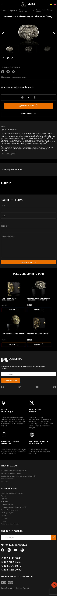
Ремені (3, 496)
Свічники (4, 515)
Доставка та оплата (8, 479)
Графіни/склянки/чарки (9, 510)
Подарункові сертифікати (10, 524)
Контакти (4, 481)
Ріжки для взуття (7, 513)
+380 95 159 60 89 (11, 558)
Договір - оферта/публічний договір (14, 470)
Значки (3, 521)
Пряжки (4, 499)
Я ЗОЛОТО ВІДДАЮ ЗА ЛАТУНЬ (12, 493)
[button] (3, 33)
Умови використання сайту (11, 473)
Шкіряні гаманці (7, 504)
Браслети (4, 501)
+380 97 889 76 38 (11, 561)
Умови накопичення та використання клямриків (18, 476)
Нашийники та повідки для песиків (13, 507)
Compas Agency (22, 588)
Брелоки (4, 518)
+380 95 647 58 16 (11, 565)
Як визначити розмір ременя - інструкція (17, 87)
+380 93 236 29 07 (11, 569)
